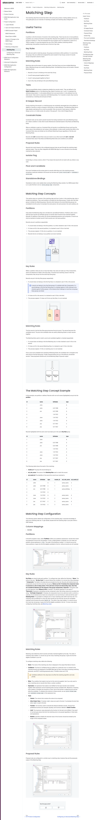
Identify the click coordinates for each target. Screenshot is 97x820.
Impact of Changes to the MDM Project (12, 40)
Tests (85, 26)
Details (29, 530)
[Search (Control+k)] (62, 2)
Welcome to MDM (9, 8)
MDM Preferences (10, 33)
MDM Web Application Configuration (10, 65)
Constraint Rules (88, 31)
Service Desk (82, 2)
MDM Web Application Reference (10, 70)
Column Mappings (89, 63)
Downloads (90, 2)
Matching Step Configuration (87, 59)
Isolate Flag (87, 35)
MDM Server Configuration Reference (11, 58)
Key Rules (86, 21)
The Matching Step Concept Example (88, 55)
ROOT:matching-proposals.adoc (44, 671)
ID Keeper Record (88, 28)
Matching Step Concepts (87, 43)
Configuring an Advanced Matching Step (13, 53)
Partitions (86, 18)
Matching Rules (88, 23)
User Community (72, 2)
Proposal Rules (88, 33)
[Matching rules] (47, 604)
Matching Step (11, 49)
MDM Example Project (11, 30)
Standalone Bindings (89, 40)
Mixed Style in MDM (10, 36)
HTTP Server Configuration (33, 816)
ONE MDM (28, 7)
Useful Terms (86, 16)
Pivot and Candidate (89, 38)
